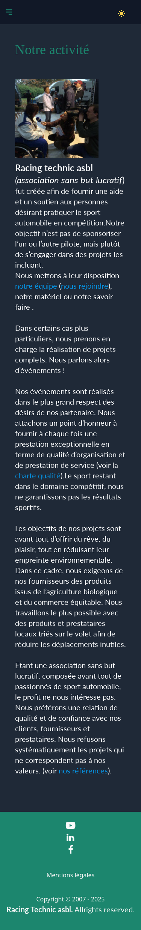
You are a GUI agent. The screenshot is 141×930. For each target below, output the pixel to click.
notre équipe (36, 285)
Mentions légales (71, 875)
